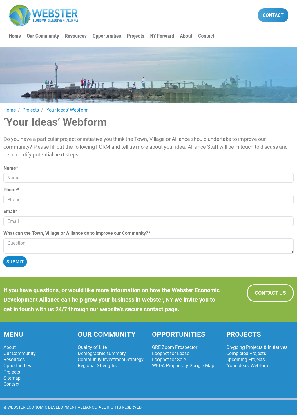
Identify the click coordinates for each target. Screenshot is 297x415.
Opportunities (107, 36)
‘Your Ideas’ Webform (247, 365)
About (186, 36)
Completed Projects (246, 353)
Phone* (11, 189)
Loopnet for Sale (169, 359)
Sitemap (12, 378)
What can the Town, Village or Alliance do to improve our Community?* (76, 233)
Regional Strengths (97, 365)
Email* (10, 211)
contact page (161, 309)
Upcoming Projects (245, 359)
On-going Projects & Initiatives (256, 347)
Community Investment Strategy (111, 359)
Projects (135, 36)
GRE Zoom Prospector (174, 347)
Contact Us (270, 293)
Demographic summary (102, 353)
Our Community (43, 36)
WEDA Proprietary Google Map (183, 365)
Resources (75, 36)
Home (15, 36)
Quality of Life (92, 347)
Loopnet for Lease (170, 353)
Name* (10, 168)
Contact (273, 15)
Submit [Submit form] (15, 262)
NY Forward (162, 36)
